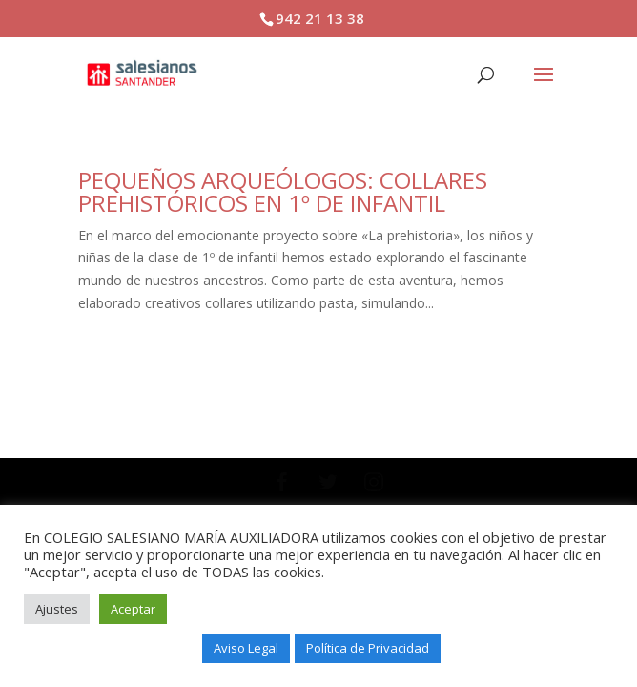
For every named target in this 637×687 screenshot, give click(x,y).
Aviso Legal (246, 647)
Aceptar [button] (133, 608)
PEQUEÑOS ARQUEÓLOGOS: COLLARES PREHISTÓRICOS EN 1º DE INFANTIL (282, 191)
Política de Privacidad (367, 647)
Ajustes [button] (56, 608)
